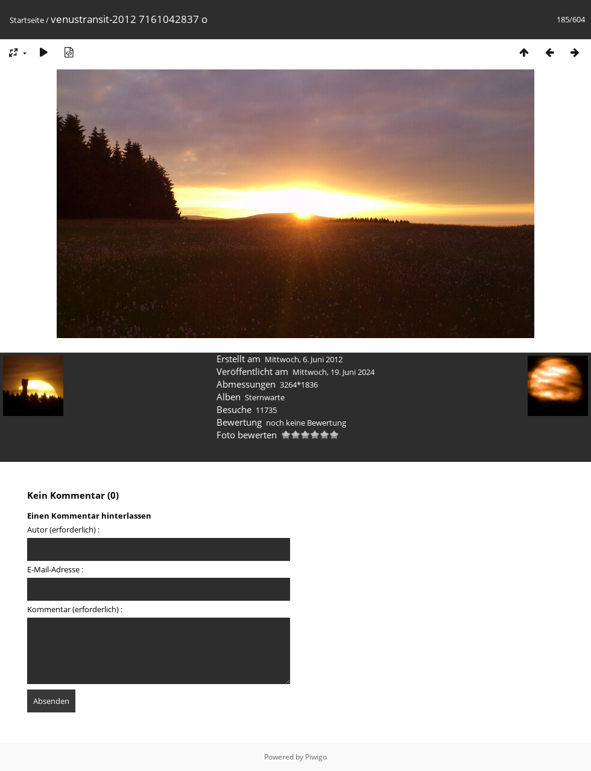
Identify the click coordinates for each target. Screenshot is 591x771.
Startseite (27, 19)
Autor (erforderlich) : (63, 529)
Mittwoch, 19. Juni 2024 (333, 371)
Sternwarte (265, 397)
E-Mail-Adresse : (55, 569)
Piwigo (316, 757)
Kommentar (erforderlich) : (74, 609)
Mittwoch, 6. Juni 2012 (304, 359)
